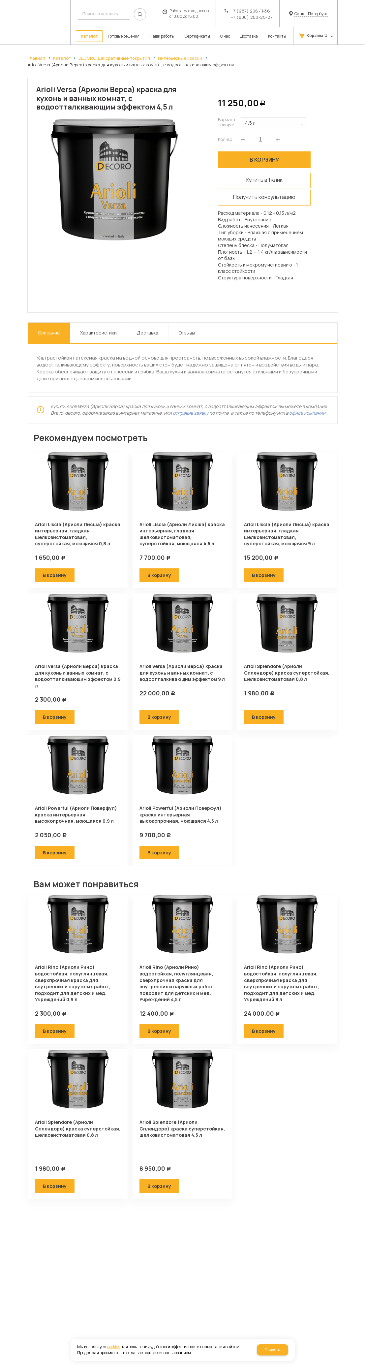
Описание (49, 333)
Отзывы (186, 333)
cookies (113, 1347)
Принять (272, 1350)
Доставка (147, 333)
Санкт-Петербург (311, 14)
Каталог (62, 58)
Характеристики (98, 333)
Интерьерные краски (180, 58)
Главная (36, 58)
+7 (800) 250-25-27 (251, 17)
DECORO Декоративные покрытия (114, 58)
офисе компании (307, 413)
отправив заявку (190, 413)
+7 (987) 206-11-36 (250, 11)
